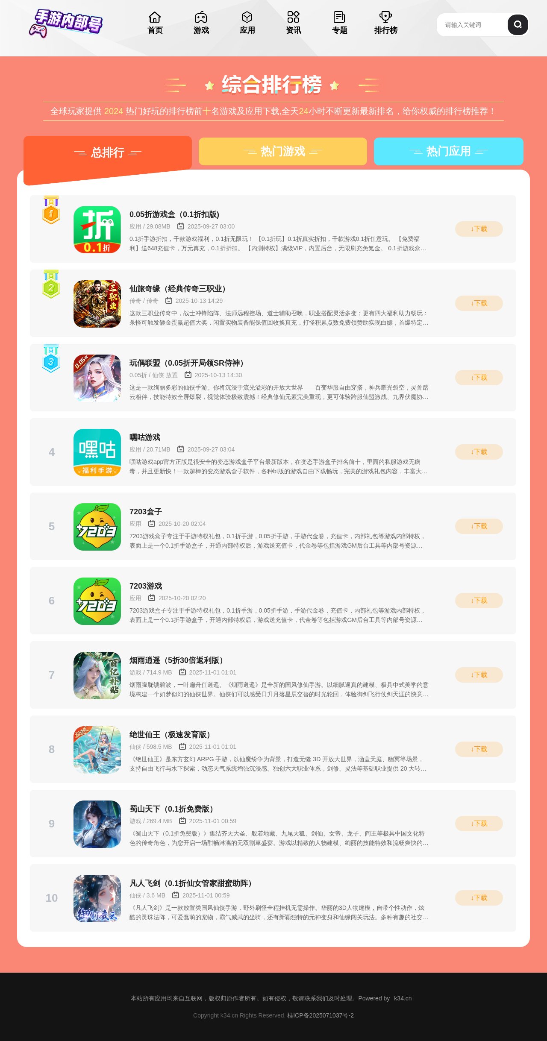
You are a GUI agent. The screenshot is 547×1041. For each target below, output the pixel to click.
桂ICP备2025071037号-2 (320, 1015)
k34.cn (403, 998)
